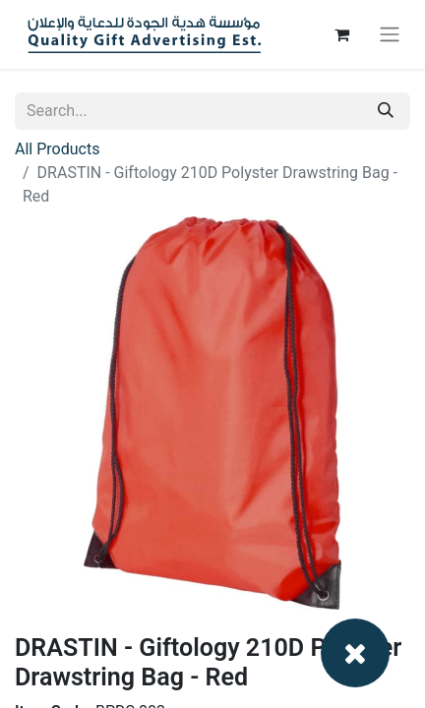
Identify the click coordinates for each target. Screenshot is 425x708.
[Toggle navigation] (389, 35)
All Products (57, 149)
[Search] (385, 111)
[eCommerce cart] (341, 34)
